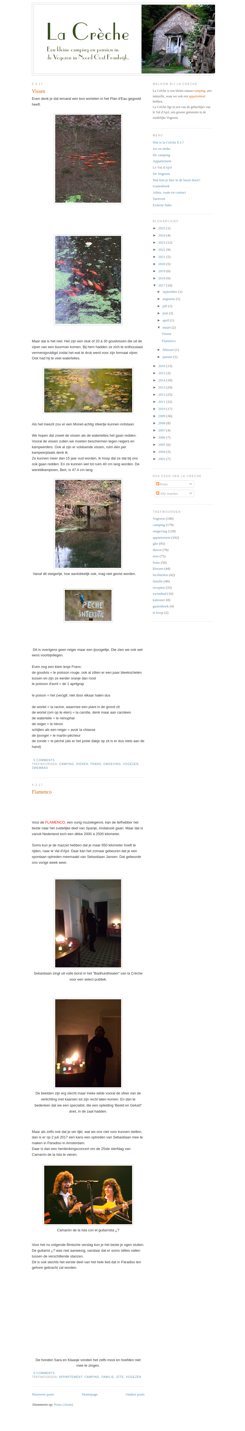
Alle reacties (167, 493)
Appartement (162, 161)
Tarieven (159, 199)
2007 (162, 430)
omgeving (112, 764)
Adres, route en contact (169, 192)
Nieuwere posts (43, 1394)
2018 (162, 278)
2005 (162, 444)
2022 (162, 249)
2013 (162, 387)
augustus (169, 299)
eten (156, 556)
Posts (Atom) (63, 1404)
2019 (162, 271)
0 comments (44, 760)
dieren (82, 764)
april (166, 320)
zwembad (40, 767)
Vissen (38, 91)
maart (167, 327)
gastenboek (161, 606)
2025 (162, 228)
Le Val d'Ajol (162, 167)
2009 (162, 416)
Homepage (90, 1394)
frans (95, 764)
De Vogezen (161, 174)
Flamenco (42, 792)
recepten (159, 587)
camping (66, 764)
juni (166, 313)
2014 (162, 380)
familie (107, 1376)
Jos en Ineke (161, 149)
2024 (162, 235)
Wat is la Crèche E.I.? (168, 142)
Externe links (162, 205)
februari (169, 350)
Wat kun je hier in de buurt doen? (176, 180)
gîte (120, 1376)
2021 (162, 257)
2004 (162, 452)
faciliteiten (160, 575)
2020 (162, 264)
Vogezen (131, 764)
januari (168, 357)
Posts (162, 484)
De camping (161, 155)
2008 (162, 423)
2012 (162, 394)
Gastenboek (161, 186)
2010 (162, 409)
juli (165, 306)
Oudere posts (135, 1394)
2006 (162, 437)
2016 (162, 366)
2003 (162, 459)
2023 (162, 242)
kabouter (159, 600)
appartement (70, 1376)
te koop (158, 612)
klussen (158, 568)
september (170, 292)
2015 (162, 373)
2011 (162, 402)
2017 (162, 285)
